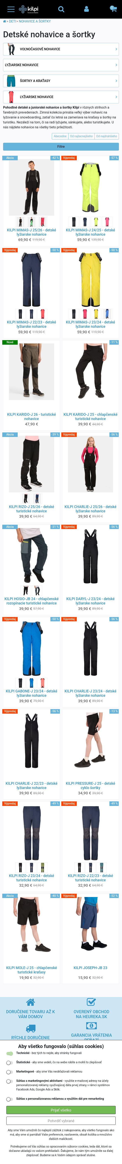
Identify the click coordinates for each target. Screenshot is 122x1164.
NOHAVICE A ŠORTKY (35, 21)
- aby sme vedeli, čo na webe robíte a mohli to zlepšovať (59, 1062)
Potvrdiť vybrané (61, 1121)
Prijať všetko (61, 1110)
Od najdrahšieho (106, 136)
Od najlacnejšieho (81, 136)
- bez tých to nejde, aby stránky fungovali (49, 1053)
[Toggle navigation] (11, 9)
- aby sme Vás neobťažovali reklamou (49, 1071)
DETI (12, 21)
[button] (113, 9)
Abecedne (60, 136)
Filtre (61, 147)
